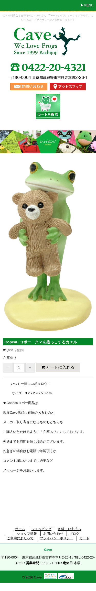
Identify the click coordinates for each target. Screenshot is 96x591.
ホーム (20, 529)
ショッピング (41, 529)
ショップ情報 (27, 533)
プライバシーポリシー (56, 538)
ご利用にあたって (20, 538)
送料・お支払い (69, 529)
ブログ (74, 533)
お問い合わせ (53, 533)
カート (84, 538)
